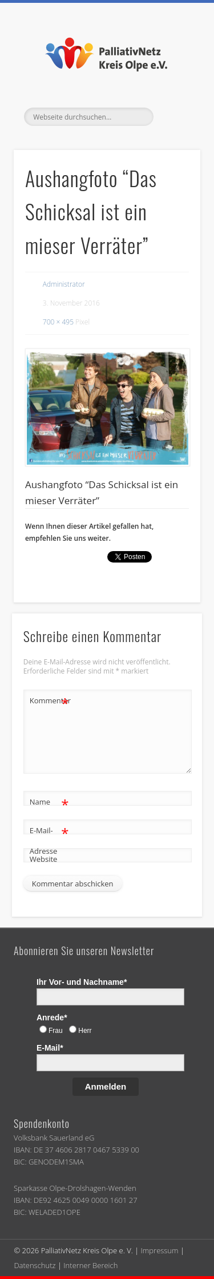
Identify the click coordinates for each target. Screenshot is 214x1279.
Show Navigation (172, 117)
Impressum (160, 1250)
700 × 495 (58, 322)
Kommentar (50, 701)
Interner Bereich (90, 1265)
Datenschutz (34, 1265)
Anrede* (52, 1017)
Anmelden (106, 1086)
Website (44, 859)
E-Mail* (50, 1047)
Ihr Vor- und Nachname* (82, 982)
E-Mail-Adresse (49, 838)
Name (49, 802)
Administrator (64, 284)
